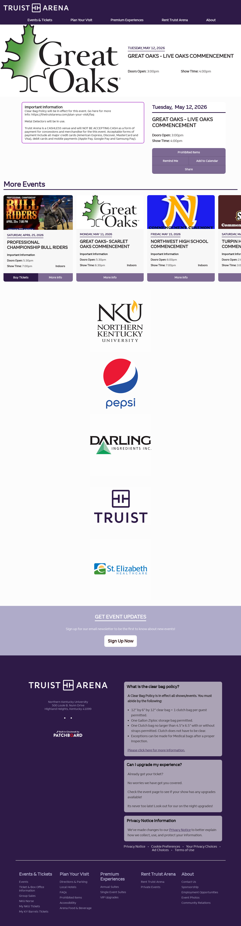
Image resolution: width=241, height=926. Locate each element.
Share (189, 169)
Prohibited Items (189, 152)
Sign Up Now (120, 640)
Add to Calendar (207, 161)
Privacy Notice (180, 829)
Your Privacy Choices (201, 846)
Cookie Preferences (165, 846)
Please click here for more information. (156, 750)
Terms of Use (184, 849)
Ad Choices (160, 849)
